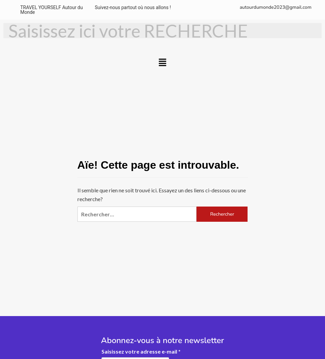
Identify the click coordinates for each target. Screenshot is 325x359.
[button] (162, 62)
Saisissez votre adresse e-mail (141, 351)
